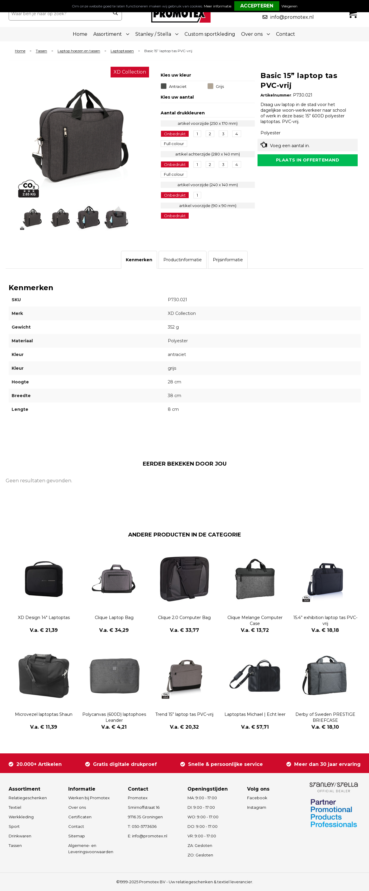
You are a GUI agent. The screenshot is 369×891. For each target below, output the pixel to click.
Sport (14, 826)
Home (80, 34)
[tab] (139, 260)
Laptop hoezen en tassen (79, 51)
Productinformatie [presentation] (182, 259)
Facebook (257, 797)
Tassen (41, 51)
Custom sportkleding (209, 34)
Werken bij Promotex (89, 797)
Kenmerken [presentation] (139, 259)
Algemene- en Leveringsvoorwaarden (90, 848)
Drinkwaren (20, 836)
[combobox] (59, 13)
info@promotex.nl (292, 17)
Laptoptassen (122, 51)
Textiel (15, 807)
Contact (285, 34)
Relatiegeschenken (28, 797)
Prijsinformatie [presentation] (228, 259)
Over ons (77, 807)
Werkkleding (21, 816)
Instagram (256, 807)
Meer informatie (217, 6)
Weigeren (289, 6)
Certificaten (80, 816)
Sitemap (76, 836)
